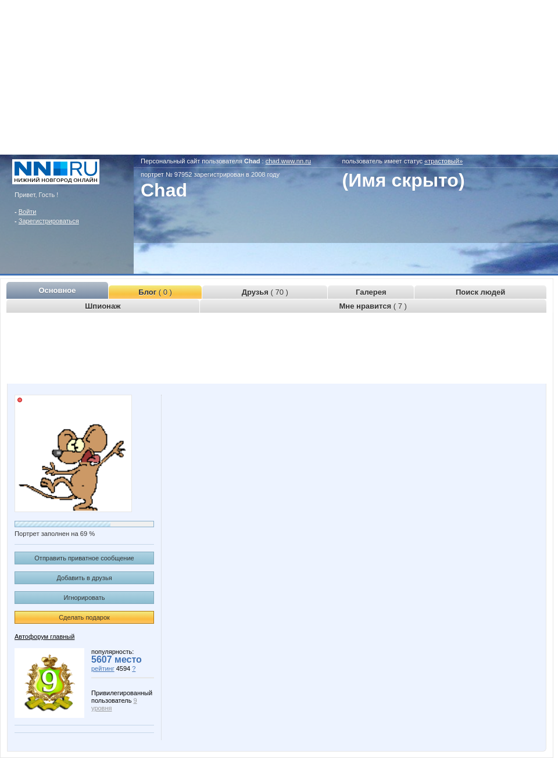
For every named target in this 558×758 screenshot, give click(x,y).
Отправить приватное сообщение (84, 558)
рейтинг (103, 668)
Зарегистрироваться (49, 220)
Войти (28, 211)
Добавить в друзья (84, 577)
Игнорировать (84, 597)
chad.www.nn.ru (288, 161)
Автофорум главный (44, 636)
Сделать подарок (84, 617)
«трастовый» (443, 161)
